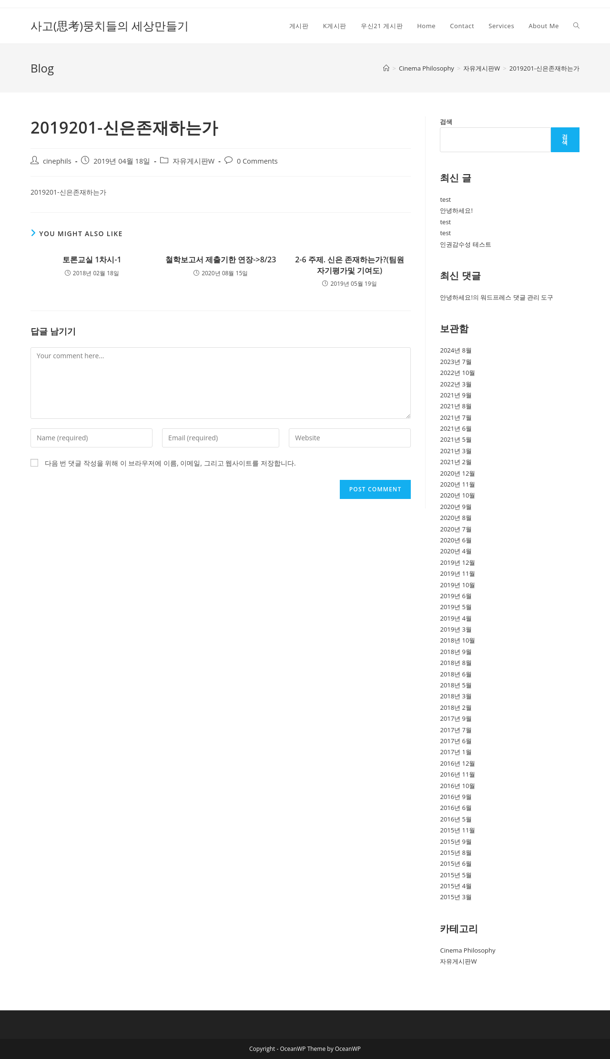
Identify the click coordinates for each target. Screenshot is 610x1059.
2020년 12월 (457, 473)
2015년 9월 (456, 841)
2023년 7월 (456, 361)
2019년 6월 (456, 596)
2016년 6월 (456, 807)
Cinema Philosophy (467, 950)
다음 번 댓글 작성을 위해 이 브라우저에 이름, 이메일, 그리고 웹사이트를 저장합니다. (170, 462)
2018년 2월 (456, 707)
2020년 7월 (456, 529)
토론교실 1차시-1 (92, 259)
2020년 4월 (456, 551)
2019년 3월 (456, 629)
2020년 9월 (456, 506)
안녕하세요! (456, 210)
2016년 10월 (457, 785)
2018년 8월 (456, 662)
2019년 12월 (457, 562)
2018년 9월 (456, 651)
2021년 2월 (456, 461)
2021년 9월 (456, 395)
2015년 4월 (456, 886)
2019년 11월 (457, 573)
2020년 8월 (456, 517)
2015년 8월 (456, 852)
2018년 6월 (456, 674)
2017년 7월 (456, 730)
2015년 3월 (456, 897)
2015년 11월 (457, 830)
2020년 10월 (457, 495)
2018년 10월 (457, 640)
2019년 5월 (456, 606)
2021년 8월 (456, 406)
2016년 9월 (456, 796)
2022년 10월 (457, 372)
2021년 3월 (456, 450)
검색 (446, 121)
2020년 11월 (457, 484)
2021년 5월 (456, 439)
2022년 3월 (456, 384)
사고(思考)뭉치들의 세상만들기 (109, 25)
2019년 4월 (456, 618)
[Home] (386, 68)
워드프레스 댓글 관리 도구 (516, 297)
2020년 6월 (456, 540)
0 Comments (257, 161)
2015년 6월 (456, 863)
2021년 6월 (456, 428)
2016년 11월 (457, 774)
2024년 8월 (456, 350)
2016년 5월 (456, 819)
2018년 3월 (456, 696)
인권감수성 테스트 (465, 244)
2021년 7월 (456, 417)
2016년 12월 (457, 763)
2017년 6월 (456, 741)
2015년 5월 (456, 875)
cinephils (57, 161)
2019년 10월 (457, 585)
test (445, 199)
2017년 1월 (456, 752)
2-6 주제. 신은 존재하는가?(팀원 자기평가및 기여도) (349, 264)
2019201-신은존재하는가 (544, 68)
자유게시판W (193, 161)
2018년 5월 (456, 685)
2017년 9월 (456, 718)
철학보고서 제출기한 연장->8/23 (220, 259)
